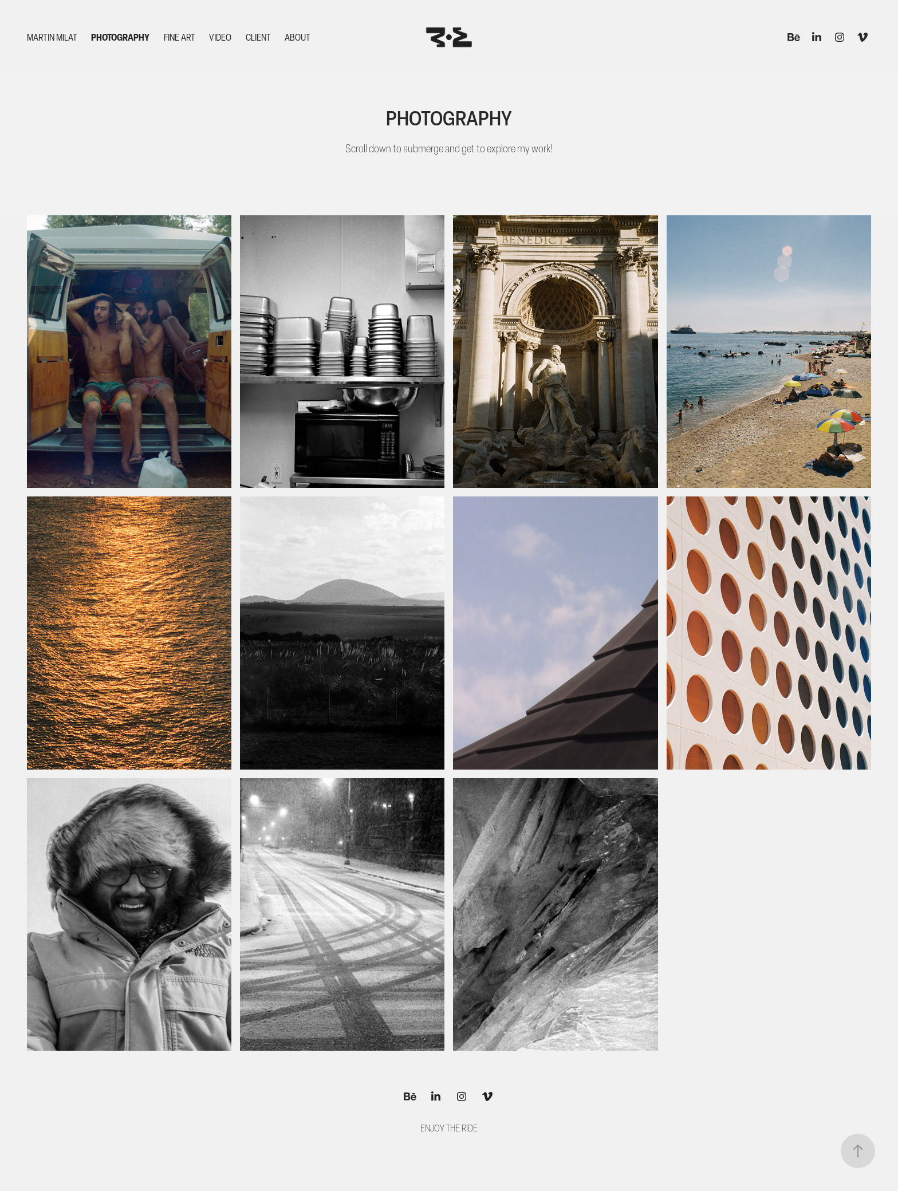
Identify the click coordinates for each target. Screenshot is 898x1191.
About (297, 37)
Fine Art (179, 37)
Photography (120, 37)
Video (220, 37)
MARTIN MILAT (52, 37)
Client (258, 37)
